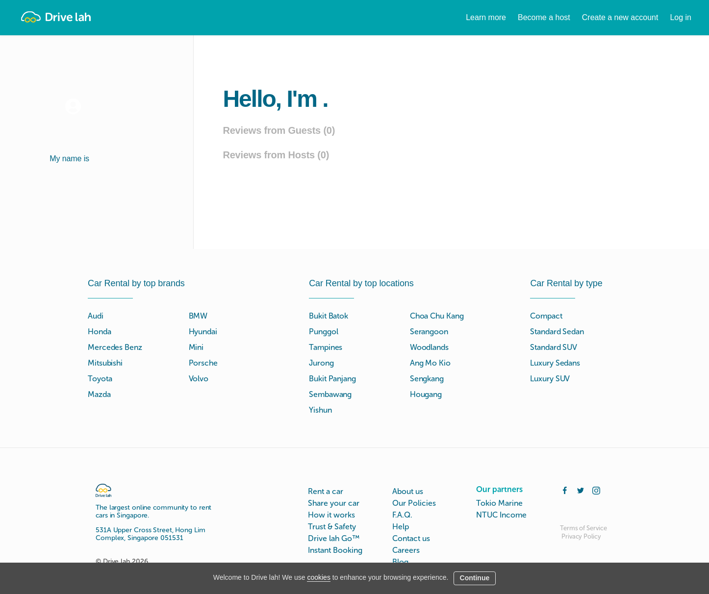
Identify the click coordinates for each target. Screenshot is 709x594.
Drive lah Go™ (333, 538)
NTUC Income (501, 515)
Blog (400, 562)
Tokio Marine (499, 503)
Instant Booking (335, 550)
